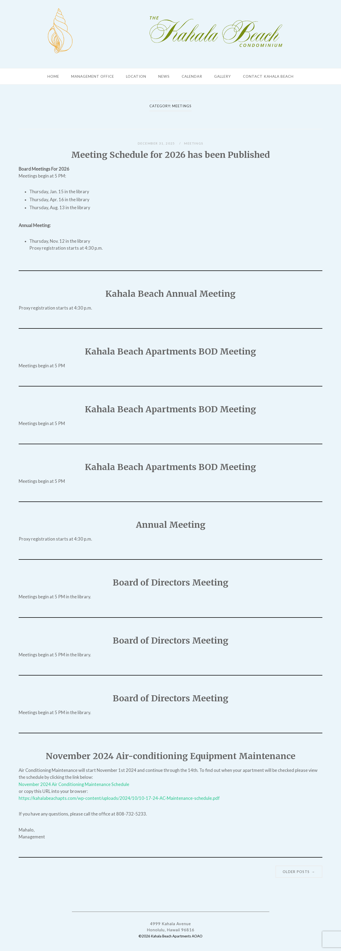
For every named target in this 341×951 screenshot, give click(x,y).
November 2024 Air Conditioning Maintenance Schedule (74, 784)
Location (136, 76)
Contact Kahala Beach (268, 76)
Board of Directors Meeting (170, 582)
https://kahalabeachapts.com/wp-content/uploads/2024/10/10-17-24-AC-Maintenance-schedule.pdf (119, 798)
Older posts (299, 872)
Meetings (193, 143)
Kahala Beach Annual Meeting (170, 294)
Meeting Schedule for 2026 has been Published (170, 155)
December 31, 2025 (157, 143)
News (164, 76)
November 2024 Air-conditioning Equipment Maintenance (170, 756)
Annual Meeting (170, 525)
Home (53, 76)
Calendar (192, 76)
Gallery (222, 76)
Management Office (92, 76)
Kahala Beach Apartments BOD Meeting (170, 351)
